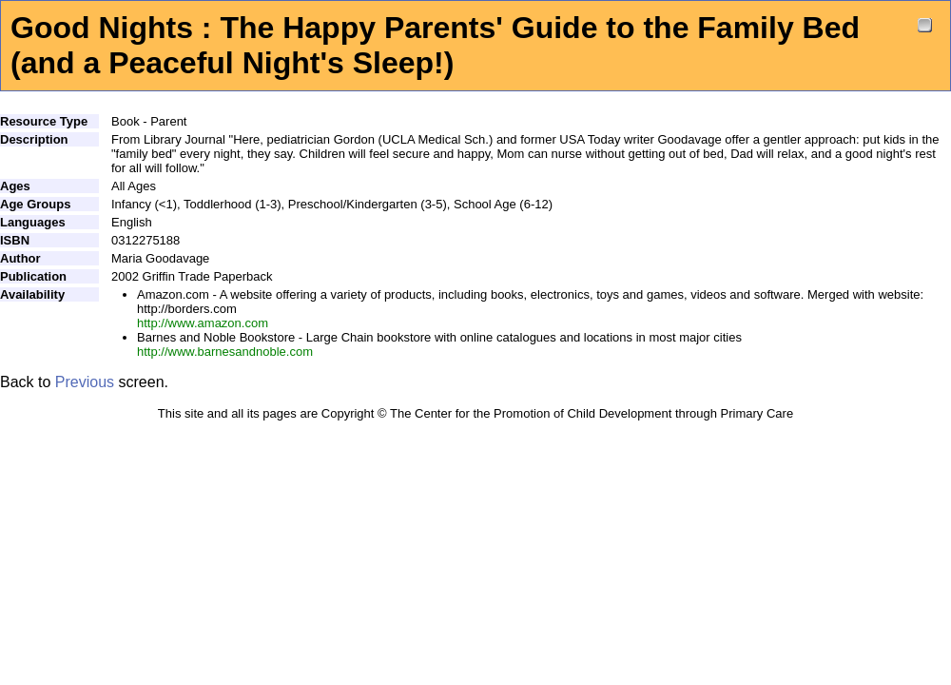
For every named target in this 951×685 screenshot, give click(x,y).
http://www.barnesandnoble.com (225, 351)
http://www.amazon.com (202, 323)
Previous (84, 382)
